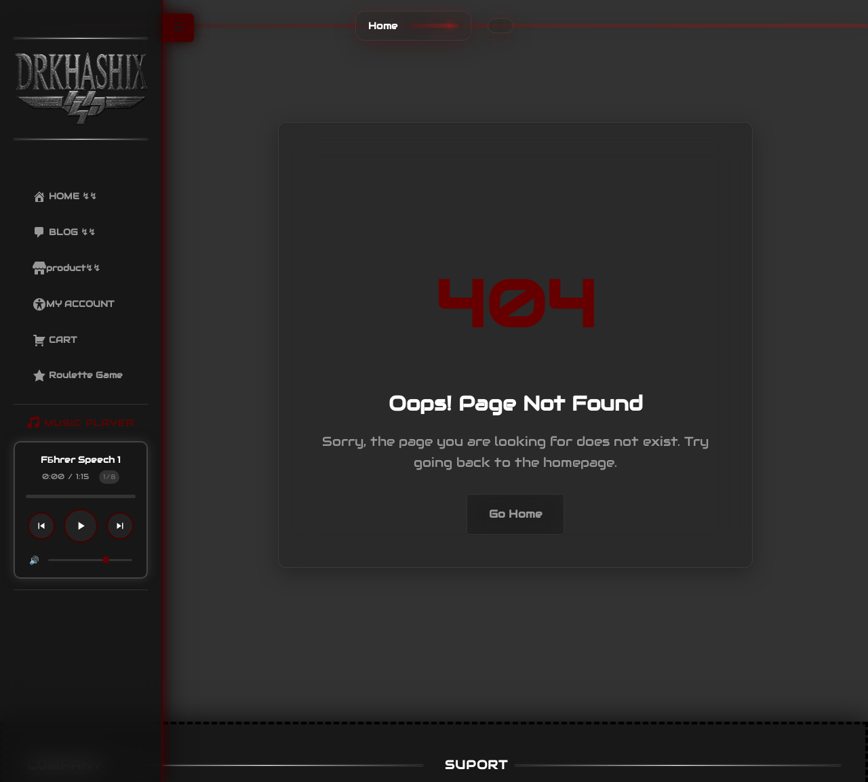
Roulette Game (78, 375)
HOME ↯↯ (65, 196)
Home (382, 26)
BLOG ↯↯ (64, 232)
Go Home (515, 514)
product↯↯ (66, 268)
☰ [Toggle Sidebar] (178, 28)
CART (55, 340)
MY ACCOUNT (73, 304)
